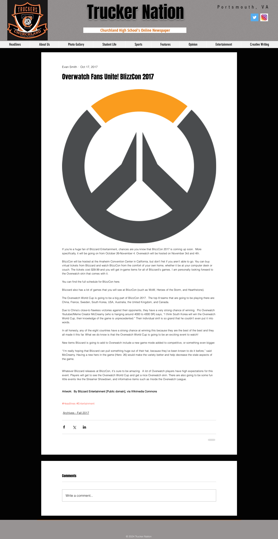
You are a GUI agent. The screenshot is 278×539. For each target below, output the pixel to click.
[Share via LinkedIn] (84, 427)
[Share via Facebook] (64, 427)
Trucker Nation (135, 12)
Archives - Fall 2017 (76, 413)
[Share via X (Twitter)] (74, 427)
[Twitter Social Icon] (254, 17)
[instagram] (264, 17)
